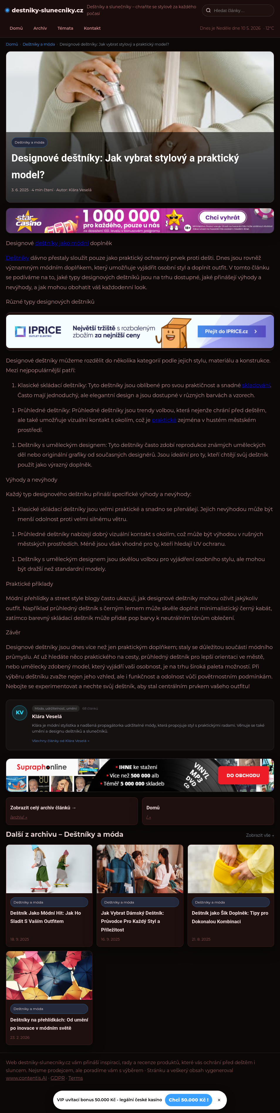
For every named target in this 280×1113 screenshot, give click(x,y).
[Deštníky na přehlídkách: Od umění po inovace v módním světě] (49, 998)
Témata (65, 28)
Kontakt (92, 28)
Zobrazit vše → (260, 835)
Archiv (40, 28)
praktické (164, 420)
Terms (75, 1078)
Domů (16, 28)
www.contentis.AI (26, 1078)
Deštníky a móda (39, 44)
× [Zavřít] (219, 1100)
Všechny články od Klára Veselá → (61, 740)
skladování (256, 385)
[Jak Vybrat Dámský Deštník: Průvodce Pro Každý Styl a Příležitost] (140, 895)
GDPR (57, 1078)
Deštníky (17, 258)
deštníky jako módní (62, 243)
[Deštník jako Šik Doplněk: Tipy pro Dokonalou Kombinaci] (231, 895)
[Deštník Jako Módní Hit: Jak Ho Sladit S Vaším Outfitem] (49, 895)
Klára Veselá (47, 716)
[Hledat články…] (241, 10)
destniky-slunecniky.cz (47, 10)
